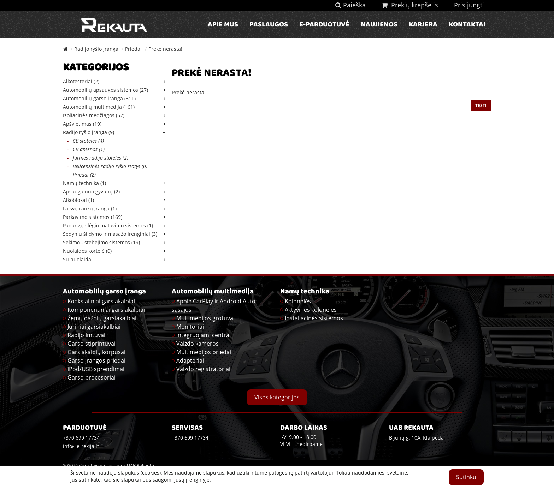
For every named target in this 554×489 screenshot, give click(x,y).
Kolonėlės (298, 301)
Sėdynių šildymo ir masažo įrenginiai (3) (110, 234)
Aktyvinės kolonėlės (311, 310)
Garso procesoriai (91, 377)
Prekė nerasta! (165, 49)
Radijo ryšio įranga (96, 49)
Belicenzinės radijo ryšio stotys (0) (105, 166)
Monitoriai (190, 326)
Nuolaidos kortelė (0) (87, 251)
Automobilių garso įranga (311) (99, 98)
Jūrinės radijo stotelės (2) (95, 157)
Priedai (133, 49)
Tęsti (481, 105)
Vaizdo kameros (197, 343)
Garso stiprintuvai (91, 343)
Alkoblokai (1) (78, 200)
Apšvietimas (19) (82, 123)
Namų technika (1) (84, 183)
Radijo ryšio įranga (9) (88, 132)
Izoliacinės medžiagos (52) (93, 115)
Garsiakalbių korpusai (96, 352)
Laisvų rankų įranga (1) (90, 208)
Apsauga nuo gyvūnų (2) (91, 191)
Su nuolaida (77, 259)
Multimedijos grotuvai (205, 318)
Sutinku (466, 477)
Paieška (350, 5)
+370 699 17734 (190, 437)
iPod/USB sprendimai (95, 369)
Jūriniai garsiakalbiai (93, 326)
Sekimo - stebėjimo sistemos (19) (101, 242)
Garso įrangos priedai (96, 360)
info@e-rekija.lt (81, 446)
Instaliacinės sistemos (314, 318)
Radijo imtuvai (86, 335)
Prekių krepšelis (410, 5)
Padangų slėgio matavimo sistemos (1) (108, 225)
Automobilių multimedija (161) (99, 106)
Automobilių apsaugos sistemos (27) (105, 90)
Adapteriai (190, 360)
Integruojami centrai (203, 335)
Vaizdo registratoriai (203, 369)
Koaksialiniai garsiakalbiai (101, 301)
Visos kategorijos (277, 397)
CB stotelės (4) (83, 140)
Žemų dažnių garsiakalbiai (101, 318)
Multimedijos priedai (203, 352)
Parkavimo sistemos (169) (92, 217)
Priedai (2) (79, 174)
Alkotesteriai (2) (81, 81)
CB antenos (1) (84, 149)
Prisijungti (469, 5)
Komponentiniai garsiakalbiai (106, 310)
